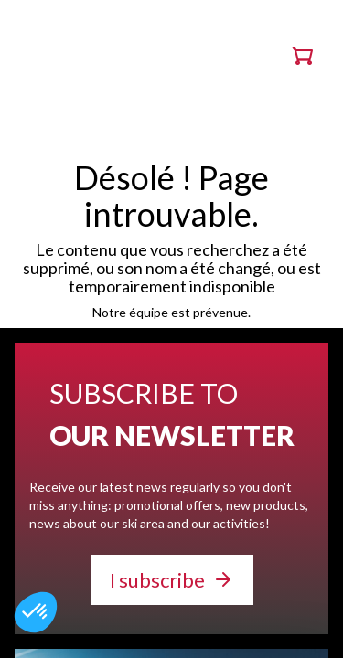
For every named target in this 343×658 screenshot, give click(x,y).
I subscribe (157, 580)
